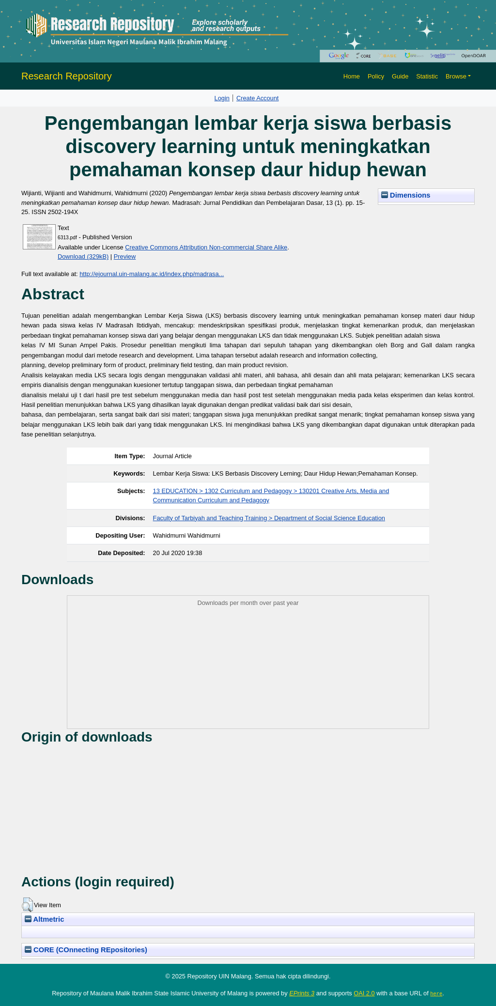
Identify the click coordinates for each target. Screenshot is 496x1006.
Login (222, 98)
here (436, 993)
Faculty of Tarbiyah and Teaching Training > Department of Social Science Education (269, 518)
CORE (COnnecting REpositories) (86, 950)
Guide (400, 76)
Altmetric (44, 919)
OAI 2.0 (364, 993)
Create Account (257, 98)
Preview (125, 256)
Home (351, 76)
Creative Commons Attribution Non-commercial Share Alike (206, 247)
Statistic (427, 76)
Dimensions (406, 195)
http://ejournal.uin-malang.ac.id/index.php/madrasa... (151, 274)
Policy (376, 76)
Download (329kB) (83, 256)
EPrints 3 (301, 993)
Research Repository (66, 76)
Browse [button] (456, 76)
